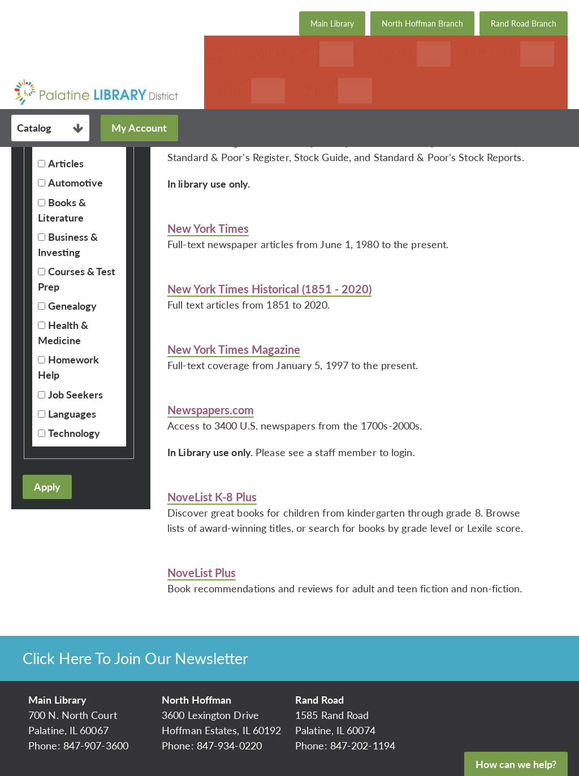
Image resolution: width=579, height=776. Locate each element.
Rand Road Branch (523, 23)
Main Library (332, 23)
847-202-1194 (362, 745)
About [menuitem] (320, 90)
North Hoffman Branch (422, 23)
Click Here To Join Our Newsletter (135, 658)
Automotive (75, 182)
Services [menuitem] (393, 53)
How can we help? (516, 764)
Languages (72, 413)
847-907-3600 (95, 745)
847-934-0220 (229, 745)
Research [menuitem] (494, 53)
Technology (74, 433)
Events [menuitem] (232, 90)
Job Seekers (75, 394)
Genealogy (72, 306)
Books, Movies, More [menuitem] (261, 53)
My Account (139, 128)
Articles (66, 163)
